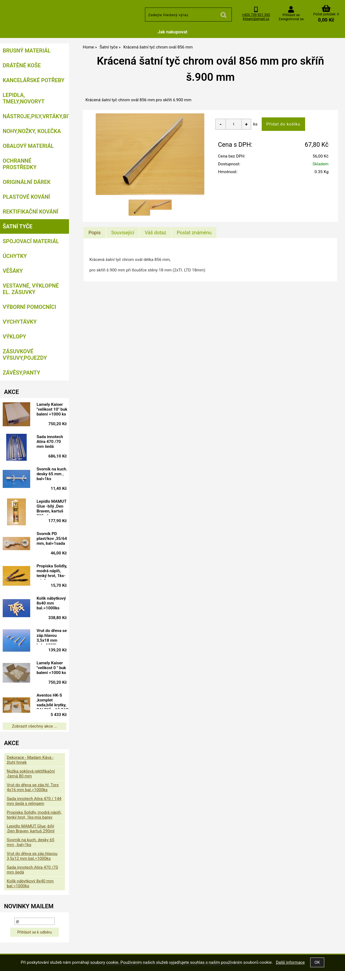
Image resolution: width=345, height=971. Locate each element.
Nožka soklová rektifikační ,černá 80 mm (31, 773)
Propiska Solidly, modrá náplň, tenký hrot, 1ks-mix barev (52, 572)
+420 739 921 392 (256, 15)
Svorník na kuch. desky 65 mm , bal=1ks (52, 474)
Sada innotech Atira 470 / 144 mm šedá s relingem (34, 801)
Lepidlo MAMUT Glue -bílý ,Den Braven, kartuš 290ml (52, 507)
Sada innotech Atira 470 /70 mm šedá (50, 441)
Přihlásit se (291, 15)
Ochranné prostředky (20, 164)
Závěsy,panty (21, 372)
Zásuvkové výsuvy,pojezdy (25, 354)
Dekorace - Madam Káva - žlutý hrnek (30, 760)
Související (122, 232)
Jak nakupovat (172, 31)
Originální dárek (26, 182)
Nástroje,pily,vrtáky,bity (36, 116)
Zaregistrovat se (290, 19)
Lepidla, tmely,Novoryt (23, 98)
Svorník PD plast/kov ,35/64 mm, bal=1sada (52, 538)
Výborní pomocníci (29, 307)
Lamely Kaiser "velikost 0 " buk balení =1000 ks (51, 668)
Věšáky (13, 271)
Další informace (290, 962)
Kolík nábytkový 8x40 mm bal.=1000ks (51, 603)
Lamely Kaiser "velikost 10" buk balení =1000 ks (52, 409)
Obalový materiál (28, 146)
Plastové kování (26, 197)
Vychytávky (20, 322)
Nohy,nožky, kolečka (32, 131)
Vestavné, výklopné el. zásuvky (31, 288)
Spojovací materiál (31, 241)
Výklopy (14, 336)
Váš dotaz (155, 232)
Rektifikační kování (30, 211)
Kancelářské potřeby (33, 80)
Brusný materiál (27, 50)
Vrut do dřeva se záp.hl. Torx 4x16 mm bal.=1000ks (33, 787)
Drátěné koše (22, 65)
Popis (94, 232)
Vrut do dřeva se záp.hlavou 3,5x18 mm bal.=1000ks (52, 636)
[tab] (94, 232)
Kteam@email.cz (256, 19)
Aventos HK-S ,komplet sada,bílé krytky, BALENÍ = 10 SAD (53, 701)
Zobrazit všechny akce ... (34, 726)
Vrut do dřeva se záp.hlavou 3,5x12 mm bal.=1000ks (32, 856)
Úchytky (15, 256)
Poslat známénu (194, 232)
